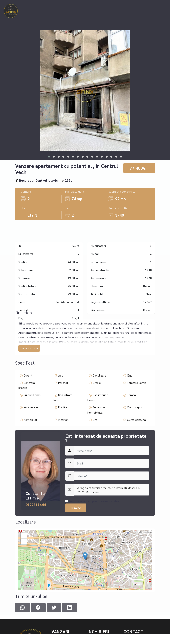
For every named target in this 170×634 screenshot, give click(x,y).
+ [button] (24, 594)
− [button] (24, 600)
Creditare (109, 4)
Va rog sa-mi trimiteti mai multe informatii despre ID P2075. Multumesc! (111, 558)
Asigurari (129, 4)
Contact (39, 12)
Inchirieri (61, 4)
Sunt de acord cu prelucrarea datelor (92, 569)
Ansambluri (87, 4)
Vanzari (39, 4)
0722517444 (36, 573)
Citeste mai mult (29, 384)
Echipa (147, 4)
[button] (49, 157)
